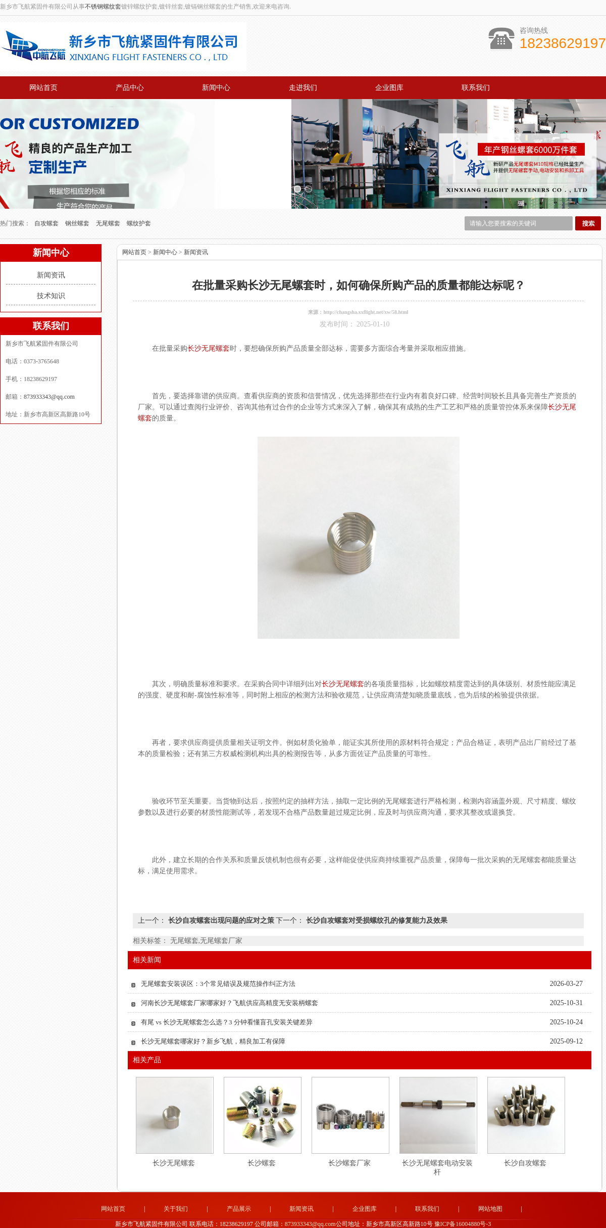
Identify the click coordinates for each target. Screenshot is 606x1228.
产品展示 (239, 1188)
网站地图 (490, 1188)
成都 (384, 1217)
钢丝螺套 (78, 202)
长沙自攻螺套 (525, 1142)
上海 (262, 1217)
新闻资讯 (51, 254)
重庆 (371, 1217)
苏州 (248, 1217)
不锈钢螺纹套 (103, 6)
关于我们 (176, 1188)
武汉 (412, 1217)
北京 (275, 1217)
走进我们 (303, 87)
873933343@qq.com (49, 376)
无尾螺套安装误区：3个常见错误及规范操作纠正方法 (218, 963)
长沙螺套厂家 (349, 1142)
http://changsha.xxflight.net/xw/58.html (365, 291)
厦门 (207, 1217)
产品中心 (130, 87)
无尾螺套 (109, 202)
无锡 (330, 1217)
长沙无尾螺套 (174, 1142)
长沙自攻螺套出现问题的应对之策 (221, 900)
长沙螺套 (261, 1142)
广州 (343, 1217)
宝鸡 (316, 1217)
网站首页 (43, 87)
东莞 (234, 1217)
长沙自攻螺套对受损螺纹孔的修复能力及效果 (375, 900)
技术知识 (51, 275)
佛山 (357, 1217)
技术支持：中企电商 (494, 1210)
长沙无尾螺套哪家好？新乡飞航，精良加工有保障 (213, 1020)
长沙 (398, 1217)
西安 (302, 1217)
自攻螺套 (47, 202)
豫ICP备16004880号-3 (462, 1202)
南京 (439, 1217)
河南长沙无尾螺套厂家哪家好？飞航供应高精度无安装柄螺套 (229, 982)
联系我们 (476, 87)
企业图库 (389, 87)
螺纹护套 (139, 202)
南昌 (425, 1217)
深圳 (221, 1217)
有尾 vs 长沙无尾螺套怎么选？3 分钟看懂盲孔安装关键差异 (227, 1001)
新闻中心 (216, 87)
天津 (289, 1217)
